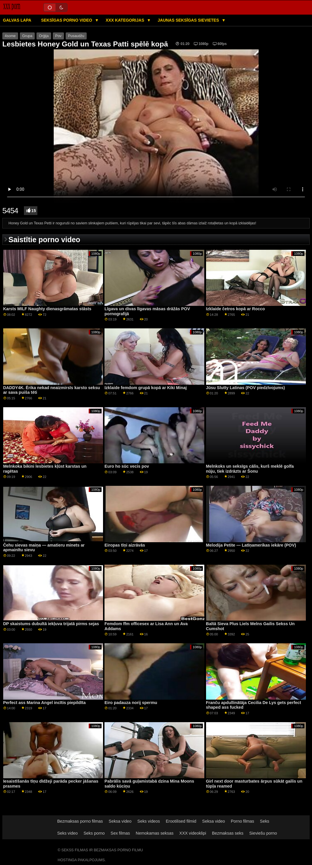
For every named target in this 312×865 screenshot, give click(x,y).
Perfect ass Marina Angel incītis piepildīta (44, 702)
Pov (58, 36)
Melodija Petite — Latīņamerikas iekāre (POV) (251, 545)
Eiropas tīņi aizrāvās (124, 545)
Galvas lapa (17, 20)
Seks (264, 821)
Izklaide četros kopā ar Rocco (235, 308)
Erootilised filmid (181, 821)
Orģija (43, 36)
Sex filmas (120, 833)
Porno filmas (242, 821)
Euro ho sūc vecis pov (126, 466)
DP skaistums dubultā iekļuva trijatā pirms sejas (51, 623)
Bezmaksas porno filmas (80, 821)
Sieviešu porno (263, 833)
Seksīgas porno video (67, 20)
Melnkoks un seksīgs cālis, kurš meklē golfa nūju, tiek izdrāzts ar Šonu (250, 469)
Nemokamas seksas (154, 833)
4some (10, 36)
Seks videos (148, 821)
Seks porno (94, 833)
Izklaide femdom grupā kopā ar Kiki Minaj (145, 387)
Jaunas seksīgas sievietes (189, 20)
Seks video (67, 833)
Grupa (27, 36)
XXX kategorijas (125, 20)
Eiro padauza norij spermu (130, 702)
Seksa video (120, 821)
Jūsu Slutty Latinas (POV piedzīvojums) (245, 387)
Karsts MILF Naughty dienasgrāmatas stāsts (47, 308)
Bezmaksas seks (227, 833)
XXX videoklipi (192, 833)
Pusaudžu (76, 36)
